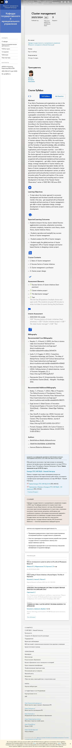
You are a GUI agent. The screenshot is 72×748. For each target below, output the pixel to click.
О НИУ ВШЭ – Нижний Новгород (34, 630)
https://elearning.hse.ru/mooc (33, 719)
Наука (27, 683)
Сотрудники (5, 52)
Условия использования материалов (55, 737)
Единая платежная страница (32, 647)
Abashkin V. (44, 609)
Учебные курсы (6, 49)
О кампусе (29, 627)
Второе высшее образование (33, 659)
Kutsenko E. (30, 579)
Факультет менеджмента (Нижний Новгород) (10, 6)
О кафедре (5, 41)
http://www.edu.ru (30, 714)
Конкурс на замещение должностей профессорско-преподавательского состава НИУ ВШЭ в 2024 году (45, 457)
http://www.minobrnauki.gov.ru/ (33, 703)
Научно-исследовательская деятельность (9, 45)
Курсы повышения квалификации (33, 665)
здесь (34, 743)
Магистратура (28, 657)
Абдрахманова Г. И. (40, 566)
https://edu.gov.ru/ (30, 708)
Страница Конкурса (33, 492)
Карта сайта (38, 739)
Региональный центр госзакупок (33, 671)
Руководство (28, 633)
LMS (26, 696)
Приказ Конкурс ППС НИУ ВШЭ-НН (39, 484)
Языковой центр (29, 673)
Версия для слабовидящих (32, 641)
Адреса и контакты (41, 737)
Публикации (5, 55)
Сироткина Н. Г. (31, 592)
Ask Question (59, 96)
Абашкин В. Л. (30, 566)
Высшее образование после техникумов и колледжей (39, 662)
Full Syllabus (46, 96)
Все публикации (31, 617)
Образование (29, 651)
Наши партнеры (6, 57)
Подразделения (29, 638)
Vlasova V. (42, 579)
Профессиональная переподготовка (35, 668)
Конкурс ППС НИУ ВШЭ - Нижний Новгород (41, 471)
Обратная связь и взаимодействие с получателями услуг (40, 679)
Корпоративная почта (31, 693)
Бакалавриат (28, 654)
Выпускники (28, 676)
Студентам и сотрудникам (35, 691)
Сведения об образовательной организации (37, 636)
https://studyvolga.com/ (31, 729)
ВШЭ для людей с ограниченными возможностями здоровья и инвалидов (45, 644)
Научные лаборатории (31, 686)
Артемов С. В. (50, 566)
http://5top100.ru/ (30, 724)
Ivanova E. (36, 579)
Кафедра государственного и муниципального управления (10, 18)
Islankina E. (37, 609)
